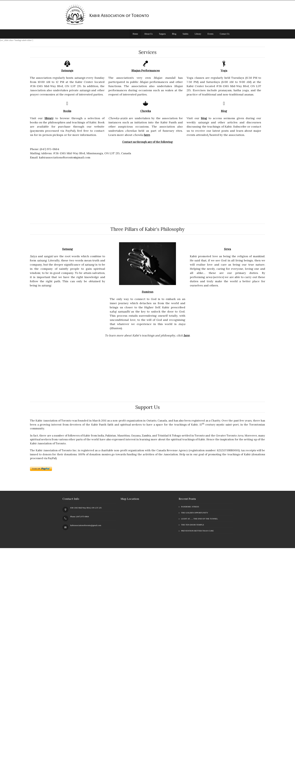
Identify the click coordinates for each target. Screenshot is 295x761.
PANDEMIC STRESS (190, 506)
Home (135, 34)
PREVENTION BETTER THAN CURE (197, 531)
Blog (174, 34)
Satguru (162, 34)
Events (210, 34)
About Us (148, 34)
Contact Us (224, 34)
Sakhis (185, 34)
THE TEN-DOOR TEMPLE (192, 525)
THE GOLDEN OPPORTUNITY (194, 513)
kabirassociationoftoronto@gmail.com (85, 525)
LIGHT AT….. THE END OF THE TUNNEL (199, 519)
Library (198, 34)
